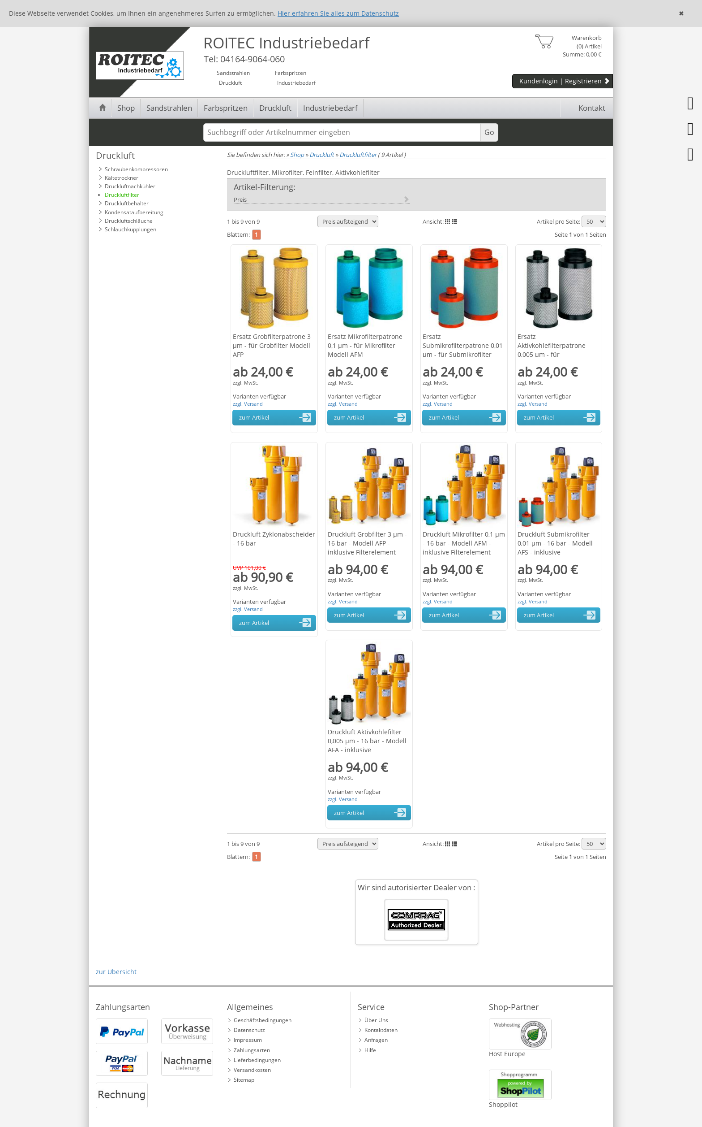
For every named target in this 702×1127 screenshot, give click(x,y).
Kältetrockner (121, 178)
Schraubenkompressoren (136, 169)
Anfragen (376, 1040)
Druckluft (275, 108)
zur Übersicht (116, 971)
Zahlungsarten (252, 1050)
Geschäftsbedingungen (262, 1020)
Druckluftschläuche (129, 221)
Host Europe (507, 1053)
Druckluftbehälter (127, 203)
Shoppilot (503, 1104)
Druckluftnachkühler (130, 186)
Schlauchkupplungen (130, 229)
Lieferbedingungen (257, 1060)
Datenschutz (249, 1030)
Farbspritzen (226, 108)
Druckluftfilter (122, 195)
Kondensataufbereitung (134, 212)
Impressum (248, 1040)
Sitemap (244, 1080)
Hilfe (370, 1050)
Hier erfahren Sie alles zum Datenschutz (338, 13)
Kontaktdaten (381, 1030)
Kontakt (585, 108)
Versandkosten (252, 1070)
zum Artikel (276, 417)
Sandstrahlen (169, 108)
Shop (126, 108)
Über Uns (376, 1020)
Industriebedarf (330, 108)
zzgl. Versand (248, 403)
